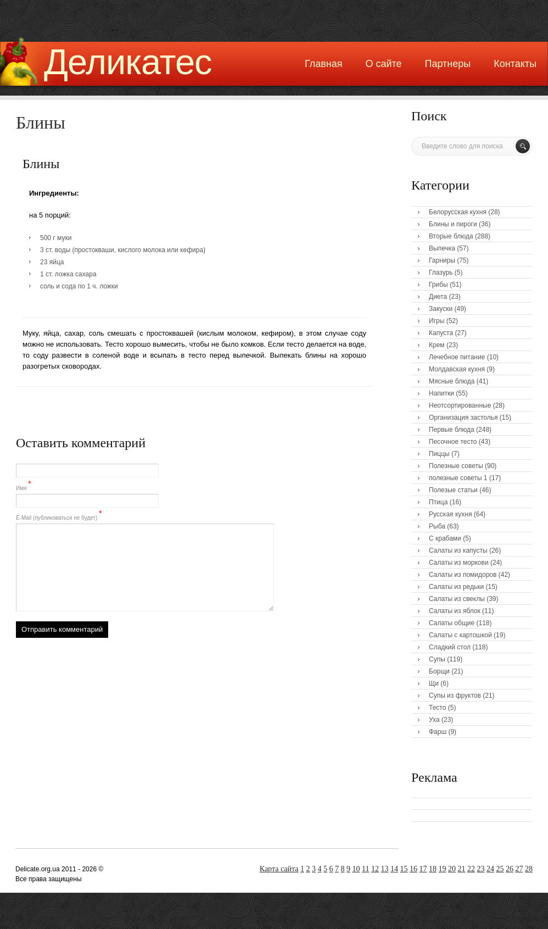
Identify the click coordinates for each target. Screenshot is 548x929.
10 (356, 869)
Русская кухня (450, 514)
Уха (434, 720)
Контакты (515, 63)
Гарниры (442, 260)
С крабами (445, 538)
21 (462, 869)
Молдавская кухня (457, 369)
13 (385, 869)
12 (375, 869)
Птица (438, 502)
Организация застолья (463, 417)
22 (471, 869)
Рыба (437, 526)
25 (500, 869)
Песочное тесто (453, 442)
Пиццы (439, 454)
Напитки (441, 393)
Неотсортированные (460, 405)
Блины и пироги (453, 224)
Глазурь (441, 272)
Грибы (438, 284)
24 (490, 869)
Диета (438, 297)
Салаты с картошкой (460, 635)
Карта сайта (279, 869)
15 (404, 869)
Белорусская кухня (458, 212)
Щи (434, 683)
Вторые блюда (451, 236)
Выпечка (442, 248)
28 (529, 869)
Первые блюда (451, 429)
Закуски (440, 309)
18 (433, 869)
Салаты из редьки (456, 587)
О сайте (383, 63)
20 (452, 869)
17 (423, 869)
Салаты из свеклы (457, 599)
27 (519, 869)
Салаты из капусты (458, 550)
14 (394, 869)
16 (413, 869)
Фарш (437, 732)
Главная (324, 63)
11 (365, 869)
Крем (437, 345)
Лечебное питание (457, 357)
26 (509, 869)
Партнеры (448, 63)
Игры (436, 321)
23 (481, 869)
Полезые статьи (453, 490)
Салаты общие (451, 623)
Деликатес (128, 62)
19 (442, 869)
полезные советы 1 (458, 478)
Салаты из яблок (454, 611)
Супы (437, 659)
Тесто (437, 707)
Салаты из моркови (459, 562)
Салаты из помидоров (462, 574)
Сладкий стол (450, 647)
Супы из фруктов (455, 695)
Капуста (441, 333)
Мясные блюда (452, 381)
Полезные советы (456, 466)
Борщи (439, 671)
